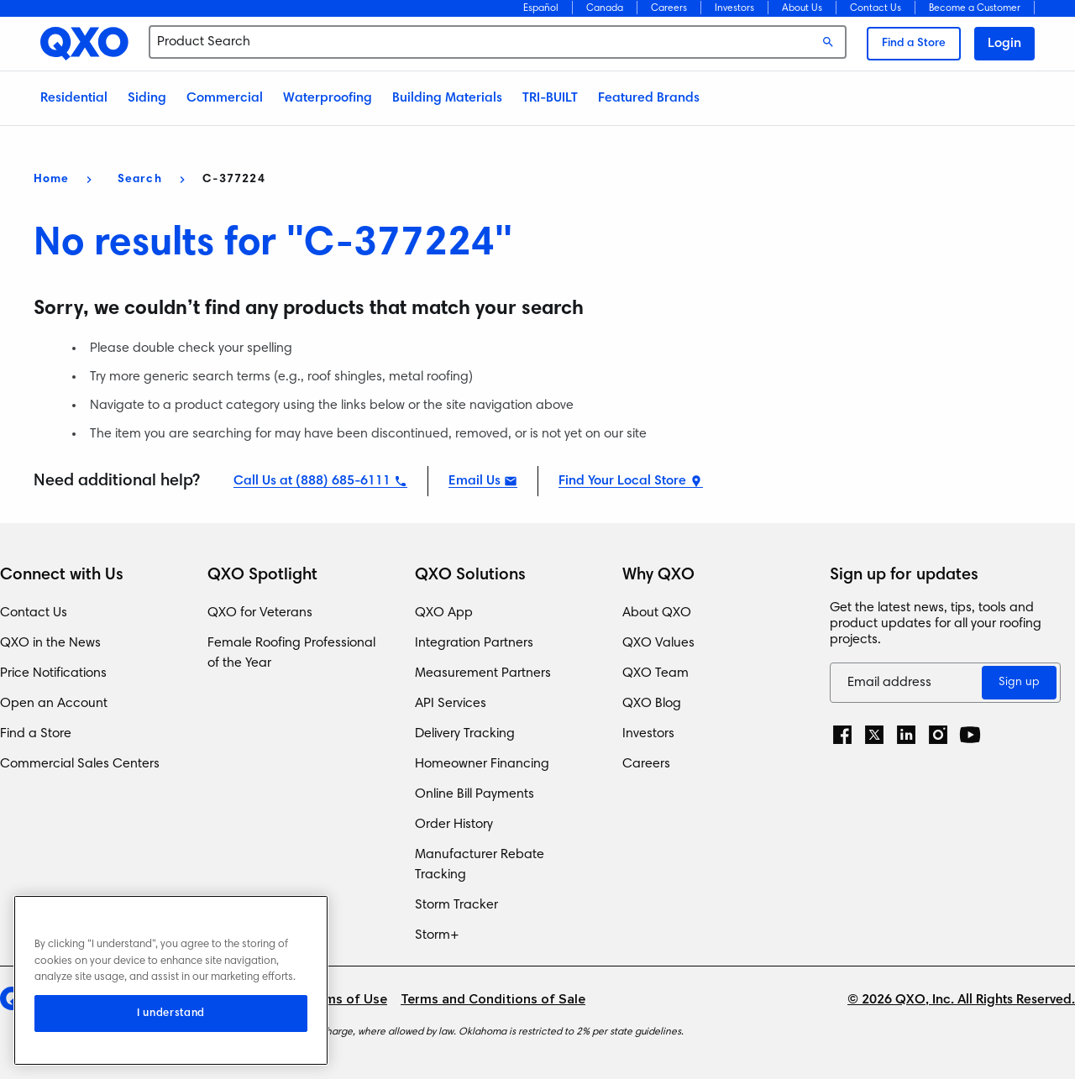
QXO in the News (50, 643)
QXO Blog (651, 703)
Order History (454, 824)
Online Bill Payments (474, 794)
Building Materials (447, 98)
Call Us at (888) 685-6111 (312, 481)
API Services (450, 703)
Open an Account (54, 703)
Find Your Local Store (622, 481)
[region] (170, 980)
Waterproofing (327, 98)
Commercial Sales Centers (80, 764)
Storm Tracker (456, 905)
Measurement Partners (483, 673)
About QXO (656, 613)
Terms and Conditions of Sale (493, 1000)
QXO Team (655, 673)
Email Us (474, 481)
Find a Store (914, 44)
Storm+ (437, 935)
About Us (802, 8)
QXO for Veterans (259, 613)
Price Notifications (53, 673)
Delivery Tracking (465, 734)
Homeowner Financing (482, 764)
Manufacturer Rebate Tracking (479, 865)
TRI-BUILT (550, 98)
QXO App (444, 613)
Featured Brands (649, 98)
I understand (171, 1013)
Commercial (224, 98)
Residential (74, 98)
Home (51, 180)
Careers (669, 8)
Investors (734, 8)
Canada (604, 8)
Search (140, 180)
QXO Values (658, 643)
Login (1004, 43)
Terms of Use (346, 1000)
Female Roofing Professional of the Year (291, 653)
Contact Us (875, 8)
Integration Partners (474, 643)
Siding (147, 98)
